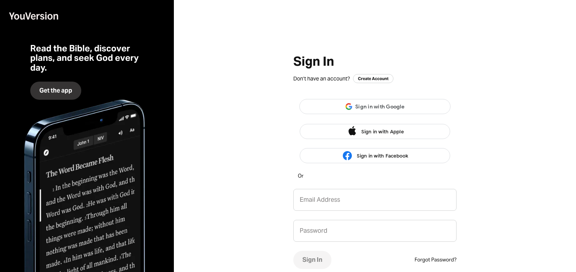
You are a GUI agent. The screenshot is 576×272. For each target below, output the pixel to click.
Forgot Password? (436, 260)
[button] (375, 106)
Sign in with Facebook (374, 156)
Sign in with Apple (375, 131)
